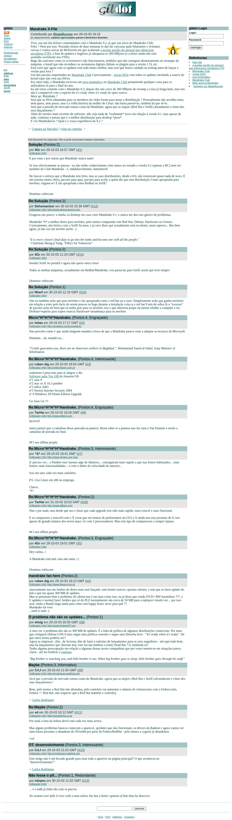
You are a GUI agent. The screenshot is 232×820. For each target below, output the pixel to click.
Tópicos (8, 44)
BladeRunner (63, 34)
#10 (81, 750)
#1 (79, 149)
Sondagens (10, 58)
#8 (82, 622)
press (7, 91)
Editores (117, 816)
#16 (84, 502)
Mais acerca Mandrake (205, 82)
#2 (82, 322)
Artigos (8, 55)
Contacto (129, 816)
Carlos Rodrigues (43, 700)
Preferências (11, 52)
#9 (80, 670)
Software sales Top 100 (44, 376)
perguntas (10, 85)
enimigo (66, 652)
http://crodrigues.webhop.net (63, 673)
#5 (79, 543)
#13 (85, 780)
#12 (94, 206)
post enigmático (93, 82)
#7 (79, 453)
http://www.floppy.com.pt (61, 367)
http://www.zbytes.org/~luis (62, 457)
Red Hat (197, 62)
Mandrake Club (81, 75)
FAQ (6, 41)
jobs (6, 79)
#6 (83, 412)
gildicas (8, 73)
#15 (83, 292)
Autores (8, 47)
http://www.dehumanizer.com (63, 209)
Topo (6, 35)
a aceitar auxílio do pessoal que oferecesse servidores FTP (207, 67)
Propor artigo (11, 61)
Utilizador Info (38, 153)
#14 (80, 254)
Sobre (7, 38)
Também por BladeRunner (208, 86)
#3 (88, 364)
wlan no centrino (71, 129)
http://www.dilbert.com (59, 415)
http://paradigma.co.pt (59, 715)
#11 (78, 712)
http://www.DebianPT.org (61, 625)
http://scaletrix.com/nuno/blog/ (64, 326)
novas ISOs (121, 75)
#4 (88, 581)
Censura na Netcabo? (45, 129)
